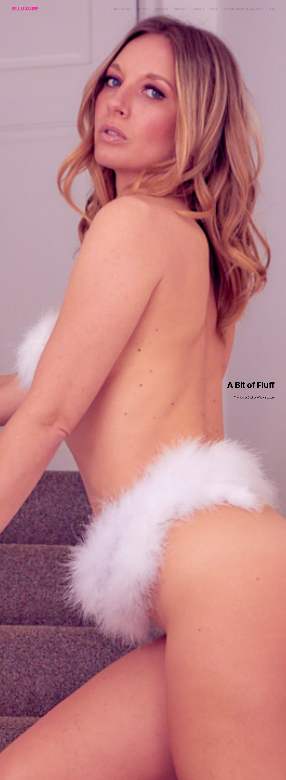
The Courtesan (122, 8)
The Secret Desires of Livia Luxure (242, 8)
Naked (213, 8)
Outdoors (198, 8)
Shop (271, 8)
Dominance (161, 8)
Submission (180, 8)
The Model (143, 8)
